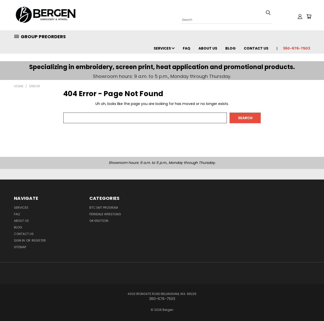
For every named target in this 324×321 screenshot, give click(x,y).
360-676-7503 (296, 48)
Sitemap (20, 247)
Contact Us (256, 48)
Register (39, 240)
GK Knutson (98, 221)
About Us (207, 48)
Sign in (20, 240)
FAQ (186, 48)
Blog (230, 48)
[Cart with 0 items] (308, 16)
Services (164, 48)
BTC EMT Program (103, 207)
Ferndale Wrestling (105, 214)
